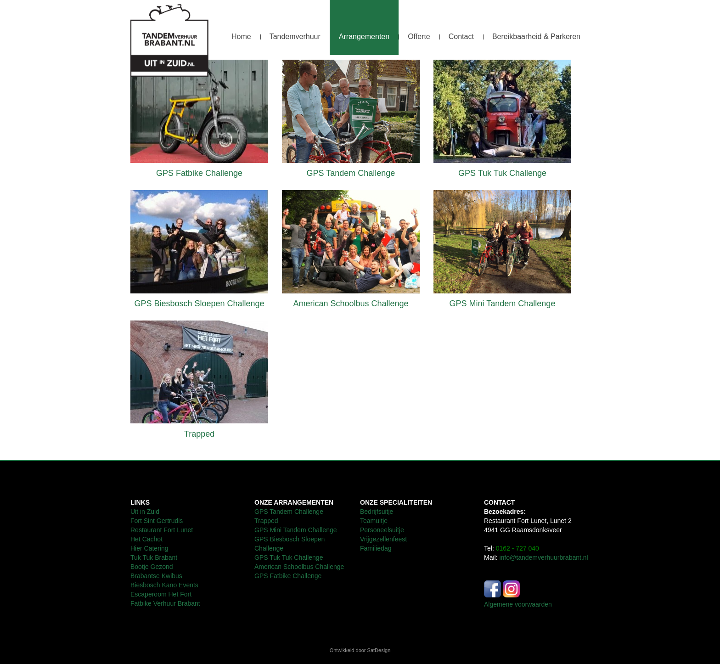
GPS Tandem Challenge (351, 173)
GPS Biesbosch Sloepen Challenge (199, 303)
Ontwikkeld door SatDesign (360, 650)
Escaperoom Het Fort (160, 594)
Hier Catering (149, 548)
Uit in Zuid (144, 511)
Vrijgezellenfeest (383, 539)
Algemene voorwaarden (518, 604)
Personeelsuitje (382, 530)
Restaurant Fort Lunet (161, 530)
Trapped (199, 434)
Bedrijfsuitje (376, 511)
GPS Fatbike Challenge (199, 173)
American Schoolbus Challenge (350, 303)
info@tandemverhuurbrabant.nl (543, 557)
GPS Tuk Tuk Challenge (502, 173)
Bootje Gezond (151, 566)
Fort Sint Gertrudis (156, 520)
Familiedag (375, 548)
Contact (461, 36)
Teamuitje (374, 520)
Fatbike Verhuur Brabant (165, 603)
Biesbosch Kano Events (164, 585)
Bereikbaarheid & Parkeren (536, 36)
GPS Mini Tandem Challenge (503, 303)
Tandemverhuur (295, 36)
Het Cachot (147, 539)
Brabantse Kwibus (156, 576)
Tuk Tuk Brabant (153, 557)
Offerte (419, 36)
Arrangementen (364, 36)
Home (241, 36)
